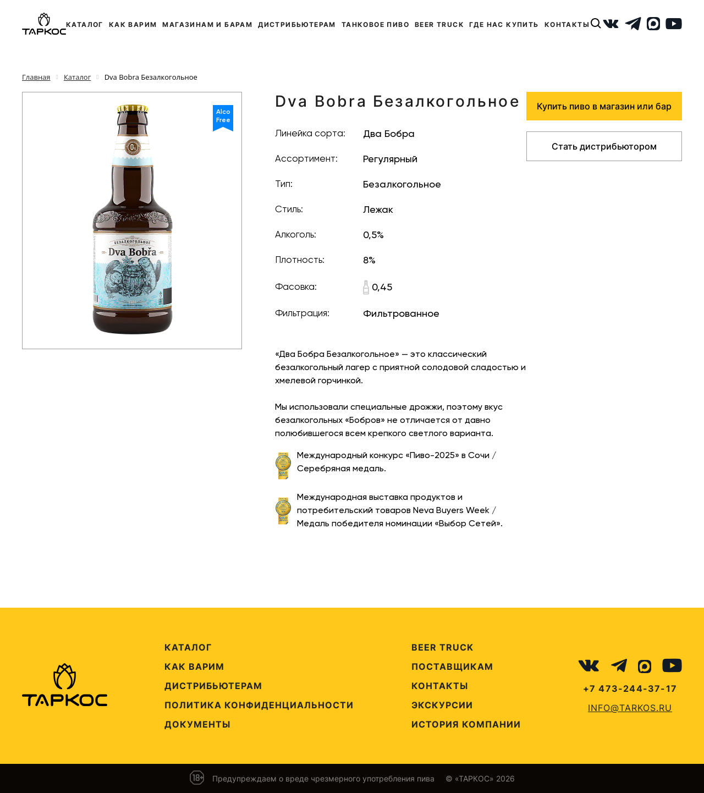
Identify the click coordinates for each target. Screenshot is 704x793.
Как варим (194, 666)
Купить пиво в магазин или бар (604, 106)
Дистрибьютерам (213, 685)
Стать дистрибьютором (604, 146)
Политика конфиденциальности (259, 705)
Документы (197, 724)
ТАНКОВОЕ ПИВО (375, 24)
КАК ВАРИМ (133, 24)
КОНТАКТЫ (567, 24)
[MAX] (653, 23)
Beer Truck (442, 647)
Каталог (188, 647)
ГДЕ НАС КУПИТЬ (504, 24)
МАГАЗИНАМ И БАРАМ (207, 24)
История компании (466, 724)
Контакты (439, 685)
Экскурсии (442, 705)
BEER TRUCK (439, 24)
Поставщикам (452, 666)
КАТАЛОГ (84, 24)
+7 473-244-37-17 (630, 688)
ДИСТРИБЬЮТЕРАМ (297, 24)
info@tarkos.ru (630, 707)
